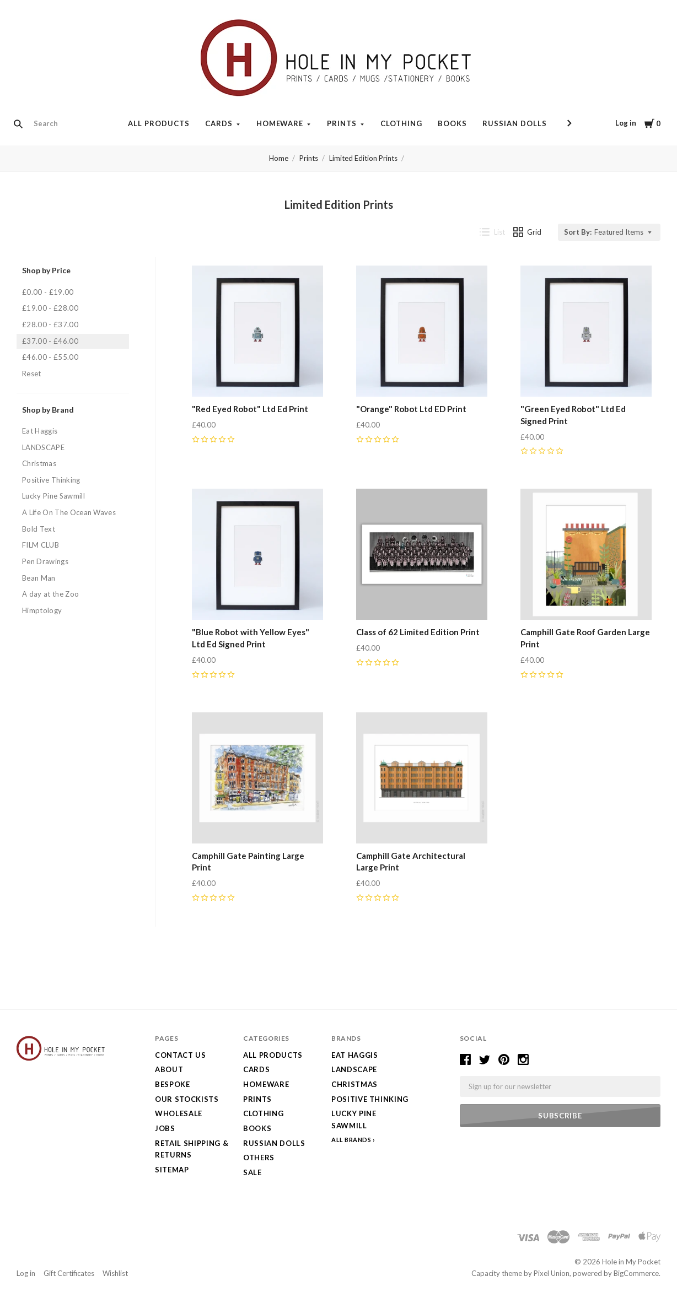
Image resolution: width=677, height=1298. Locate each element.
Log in (625, 122)
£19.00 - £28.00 (50, 308)
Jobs (165, 1128)
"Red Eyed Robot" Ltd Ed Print (250, 409)
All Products (159, 123)
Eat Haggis (39, 430)
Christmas (39, 463)
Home (278, 158)
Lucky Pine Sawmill (53, 495)
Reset (31, 373)
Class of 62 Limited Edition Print (418, 632)
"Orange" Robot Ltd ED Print (411, 409)
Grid (527, 232)
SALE (252, 1172)
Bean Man (39, 578)
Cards (219, 123)
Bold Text (38, 528)
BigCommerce (636, 1273)
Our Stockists (186, 1099)
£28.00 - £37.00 (50, 324)
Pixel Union (551, 1273)
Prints (342, 123)
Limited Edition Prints (363, 158)
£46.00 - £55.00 (50, 357)
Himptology (42, 610)
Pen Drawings (45, 561)
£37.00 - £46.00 (50, 341)
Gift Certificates (69, 1273)
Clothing (401, 123)
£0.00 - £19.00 (48, 292)
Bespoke (172, 1084)
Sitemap (172, 1169)
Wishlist (115, 1273)
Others (259, 1157)
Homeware (280, 123)
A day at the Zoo (50, 593)
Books (452, 123)
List (492, 232)
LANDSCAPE (43, 447)
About (169, 1069)
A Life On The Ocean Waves (69, 512)
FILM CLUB (40, 544)
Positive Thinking (51, 479)
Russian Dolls (514, 123)
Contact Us (180, 1055)
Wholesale (178, 1113)
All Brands (351, 1139)
